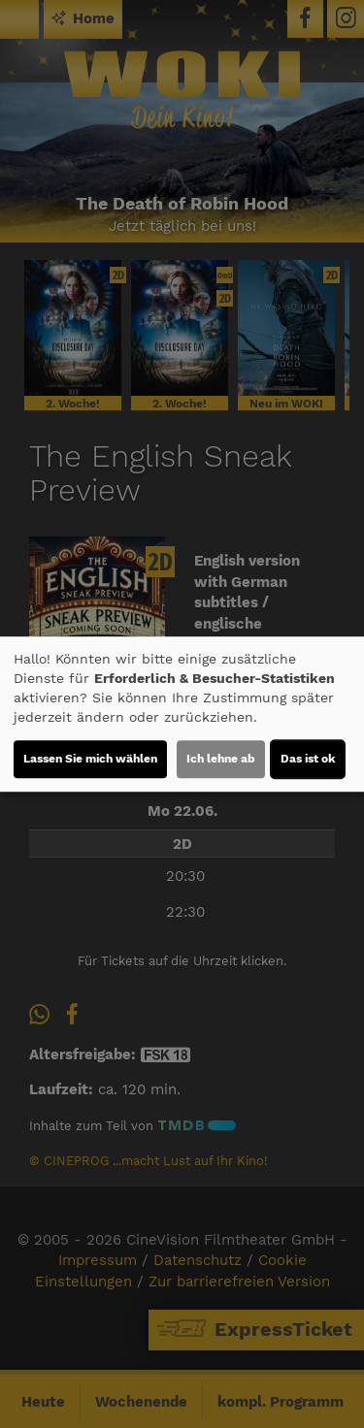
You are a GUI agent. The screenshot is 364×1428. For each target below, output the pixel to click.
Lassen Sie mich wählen (90, 758)
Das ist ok (308, 758)
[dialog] (182, 714)
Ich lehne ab (220, 758)
